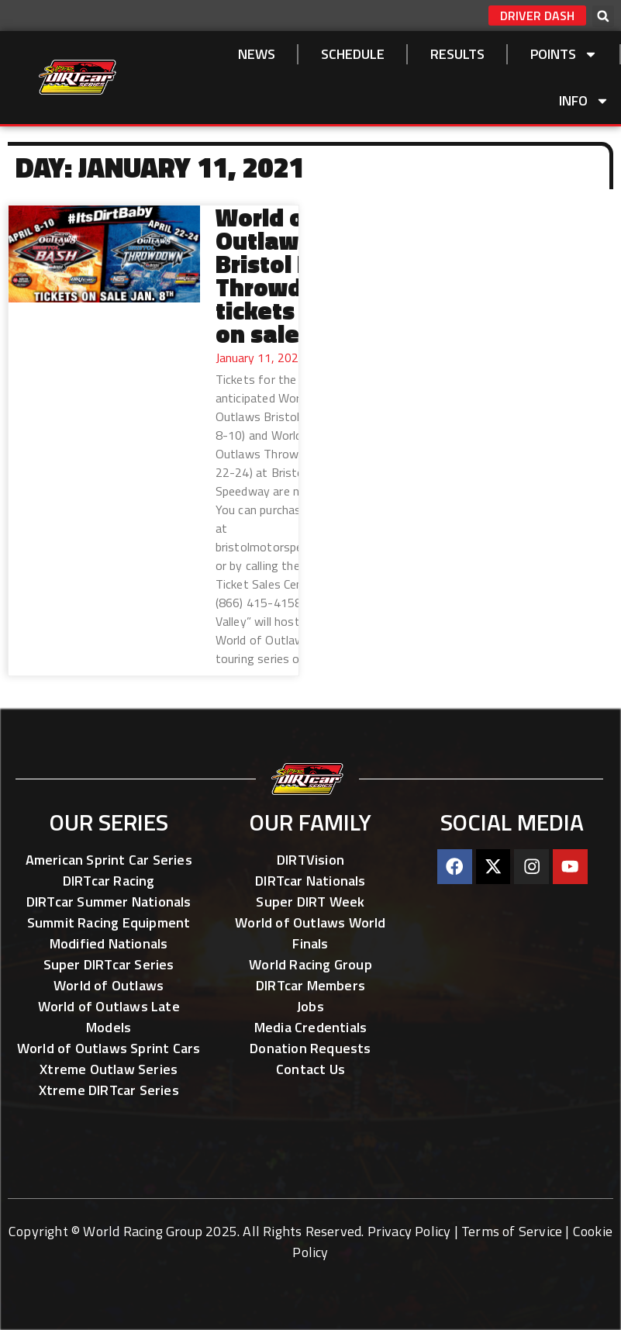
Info (584, 101)
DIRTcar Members (310, 985)
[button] (603, 16)
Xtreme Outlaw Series (109, 1069)
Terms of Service (511, 1231)
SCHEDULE (353, 53)
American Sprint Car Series (109, 859)
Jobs (310, 1006)
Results (457, 53)
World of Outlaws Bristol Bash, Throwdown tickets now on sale (288, 275)
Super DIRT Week (310, 901)
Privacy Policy (409, 1231)
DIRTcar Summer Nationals (108, 901)
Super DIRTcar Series (108, 964)
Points (564, 54)
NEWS (256, 53)
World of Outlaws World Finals (310, 933)
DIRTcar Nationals (310, 880)
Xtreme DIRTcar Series (109, 1090)
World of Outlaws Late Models (109, 1017)
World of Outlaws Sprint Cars (109, 1048)
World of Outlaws (108, 985)
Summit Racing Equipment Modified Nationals (109, 933)
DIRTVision (310, 859)
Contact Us (310, 1069)
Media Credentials (310, 1027)
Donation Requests (310, 1048)
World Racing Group (310, 964)
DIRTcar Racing (109, 880)
